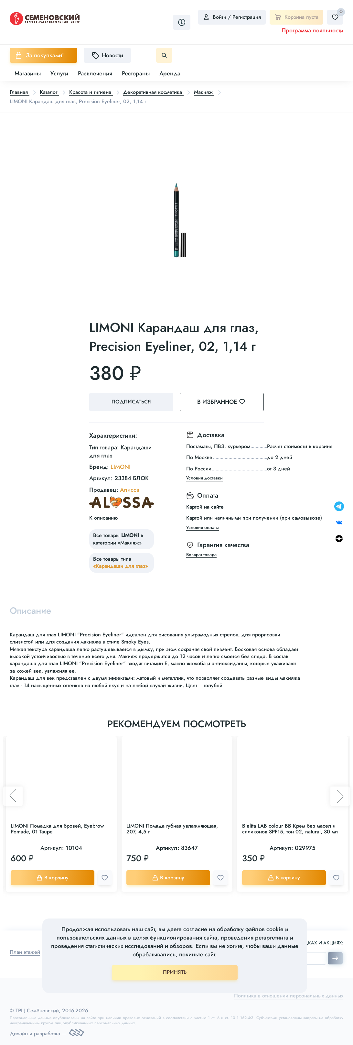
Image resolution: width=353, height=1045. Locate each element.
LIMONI (121, 467)
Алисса (129, 490)
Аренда (169, 73)
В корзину (52, 877)
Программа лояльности (312, 30)
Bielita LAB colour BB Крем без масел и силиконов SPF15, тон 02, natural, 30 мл (290, 828)
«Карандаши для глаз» (120, 566)
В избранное (225, 402)
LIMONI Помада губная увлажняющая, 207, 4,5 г (172, 828)
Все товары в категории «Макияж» (118, 539)
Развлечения (95, 73)
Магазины (28, 73)
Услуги (59, 73)
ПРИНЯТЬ (175, 972)
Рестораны (136, 73)
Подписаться (131, 401)
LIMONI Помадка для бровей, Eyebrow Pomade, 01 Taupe (57, 828)
